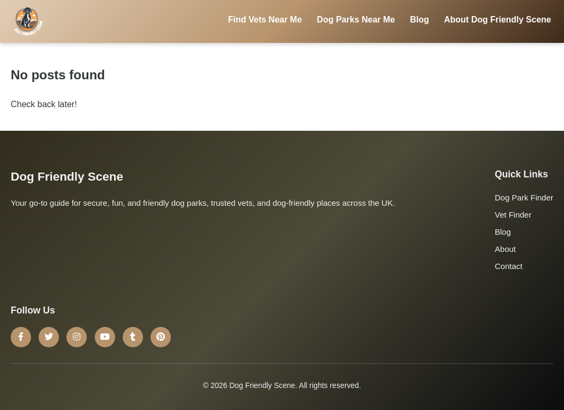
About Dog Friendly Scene (497, 19)
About (505, 249)
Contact (509, 266)
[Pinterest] (161, 337)
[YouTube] (105, 337)
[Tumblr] (133, 337)
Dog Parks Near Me (356, 19)
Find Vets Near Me (265, 19)
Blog (419, 19)
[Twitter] (49, 337)
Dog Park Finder (524, 197)
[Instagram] (76, 337)
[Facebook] (21, 337)
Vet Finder (513, 214)
